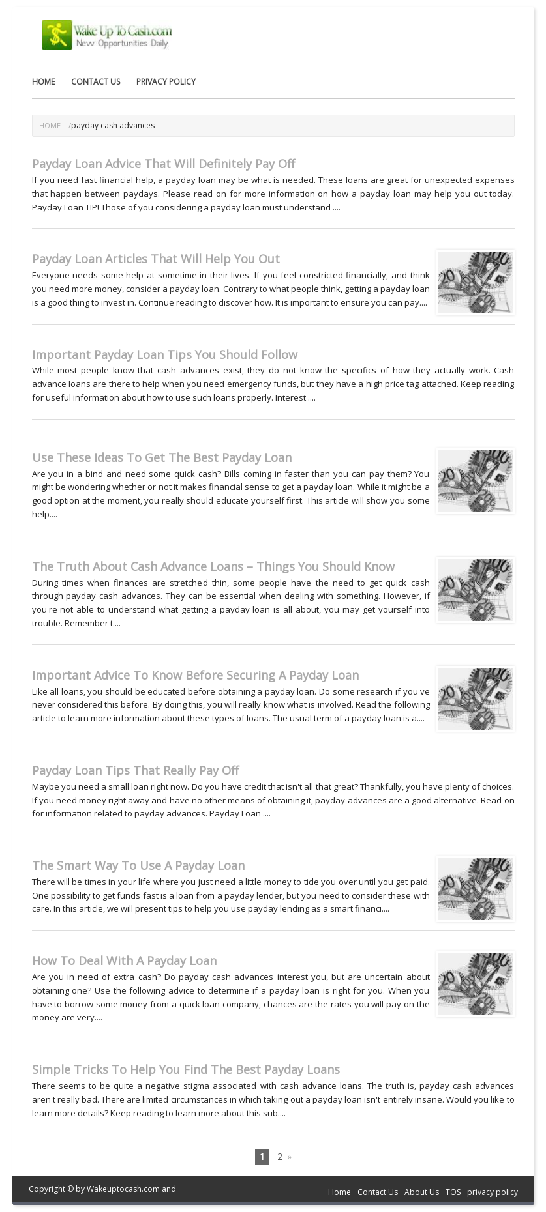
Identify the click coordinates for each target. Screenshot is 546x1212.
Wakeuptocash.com (123, 1188)
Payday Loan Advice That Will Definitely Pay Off (163, 163)
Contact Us (95, 81)
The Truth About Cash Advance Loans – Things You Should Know (213, 566)
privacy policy (166, 81)
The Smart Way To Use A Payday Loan (138, 865)
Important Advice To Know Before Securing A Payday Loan (195, 675)
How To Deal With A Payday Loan (124, 960)
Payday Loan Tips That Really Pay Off (135, 770)
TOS (453, 1192)
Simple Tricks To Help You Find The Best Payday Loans (186, 1069)
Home (43, 81)
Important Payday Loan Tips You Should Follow (164, 354)
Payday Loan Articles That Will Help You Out (156, 259)
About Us (421, 1192)
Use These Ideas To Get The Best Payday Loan (162, 457)
